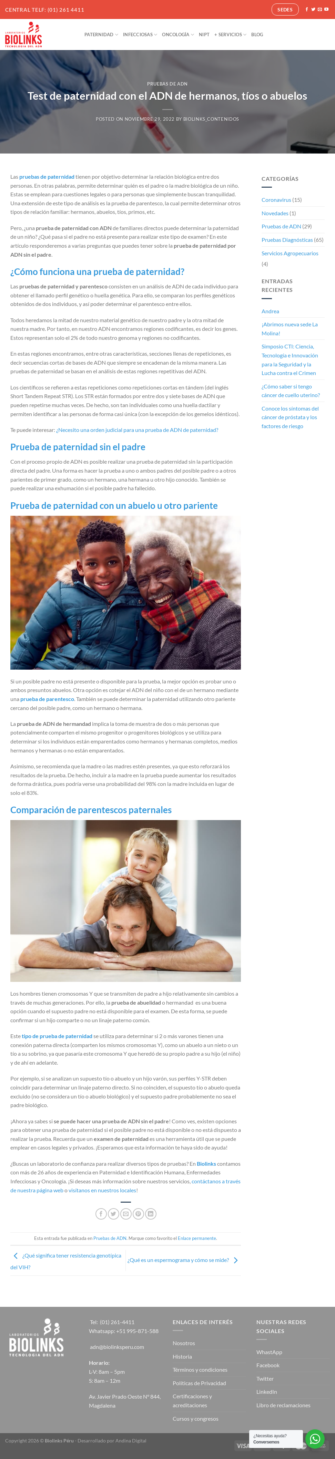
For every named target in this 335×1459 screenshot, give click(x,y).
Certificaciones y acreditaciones (192, 1400)
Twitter (265, 1378)
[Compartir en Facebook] (101, 1214)
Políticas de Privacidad (199, 1383)
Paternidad (101, 34)
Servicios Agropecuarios (290, 253)
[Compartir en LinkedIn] (150, 1214)
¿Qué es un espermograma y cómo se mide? (184, 1259)
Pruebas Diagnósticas (287, 239)
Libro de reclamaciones (283, 1405)
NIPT (204, 34)
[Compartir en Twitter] (113, 1214)
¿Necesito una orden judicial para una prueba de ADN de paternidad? (137, 429)
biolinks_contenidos (211, 119)
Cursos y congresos (196, 1418)
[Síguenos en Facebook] (307, 9)
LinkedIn (266, 1391)
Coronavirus (276, 199)
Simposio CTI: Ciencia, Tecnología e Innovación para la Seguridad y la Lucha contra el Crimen (290, 359)
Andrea (270, 311)
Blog (257, 34)
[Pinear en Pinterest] (138, 1214)
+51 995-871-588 (137, 1331)
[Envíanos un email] (320, 9)
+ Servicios (230, 34)
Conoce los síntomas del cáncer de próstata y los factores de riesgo (290, 417)
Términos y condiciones (200, 1369)
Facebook (268, 1365)
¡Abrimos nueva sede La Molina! (290, 328)
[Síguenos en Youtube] (326, 9)
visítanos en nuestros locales (102, 1190)
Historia (182, 1356)
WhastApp (269, 1352)
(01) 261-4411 (117, 1322)
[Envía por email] (126, 1214)
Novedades (275, 213)
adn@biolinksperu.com (117, 1346)
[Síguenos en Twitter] (313, 9)
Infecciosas (140, 34)
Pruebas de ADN (167, 84)
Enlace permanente (197, 1238)
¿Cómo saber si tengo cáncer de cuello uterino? (291, 390)
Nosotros (184, 1343)
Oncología (178, 34)
